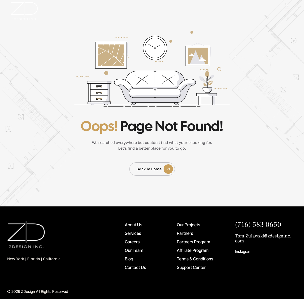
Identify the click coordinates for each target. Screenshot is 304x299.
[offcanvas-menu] (286, 10)
